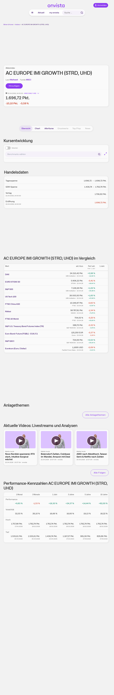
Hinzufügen (14, 86)
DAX (7, 274)
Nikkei (8, 311)
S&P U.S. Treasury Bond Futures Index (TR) (24, 326)
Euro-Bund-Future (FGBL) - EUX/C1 (21, 333)
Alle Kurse (49, 128)
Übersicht (25, 128)
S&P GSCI (9, 341)
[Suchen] (99, 154)
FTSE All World (12, 319)
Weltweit (14, 79)
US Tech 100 (10, 296)
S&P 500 (9, 289)
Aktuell (41, 12)
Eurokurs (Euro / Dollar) (15, 348)
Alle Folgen (99, 472)
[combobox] (53, 154)
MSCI (28, 79)
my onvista (54, 12)
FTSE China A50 (12, 304)
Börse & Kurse (8, 24)
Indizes (17, 24)
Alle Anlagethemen (95, 414)
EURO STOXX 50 (12, 281)
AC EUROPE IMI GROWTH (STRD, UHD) (35, 24)
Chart (37, 128)
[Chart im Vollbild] (105, 154)
